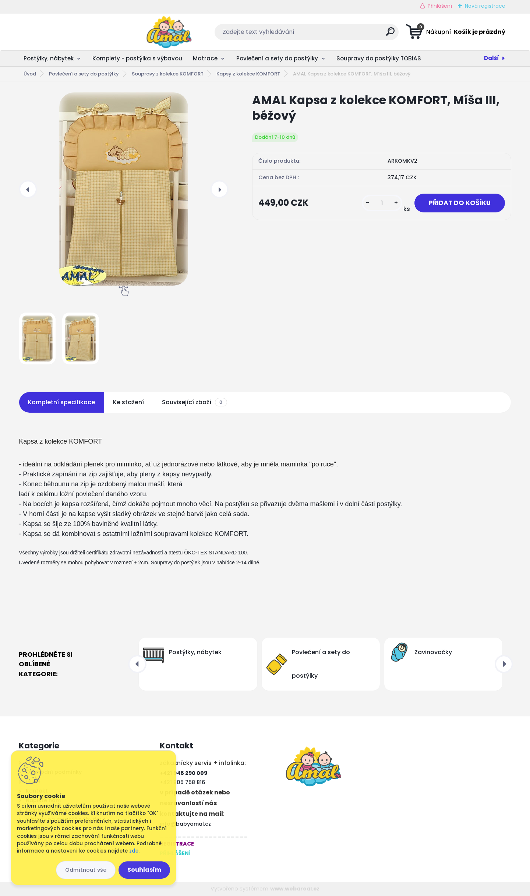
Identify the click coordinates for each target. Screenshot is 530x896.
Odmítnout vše (85, 870)
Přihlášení (440, 6)
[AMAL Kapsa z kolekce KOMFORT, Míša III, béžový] (124, 189)
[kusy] (382, 203)
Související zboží (194, 402)
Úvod (30, 73)
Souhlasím (144, 869)
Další (491, 58)
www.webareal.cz (294, 888)
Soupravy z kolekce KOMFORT (168, 73)
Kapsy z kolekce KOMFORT (248, 73)
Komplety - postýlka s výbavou (137, 58)
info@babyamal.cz (185, 824)
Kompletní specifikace (61, 402)
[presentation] (28, 189)
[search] (338, 34)
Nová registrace (485, 6)
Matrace (205, 58)
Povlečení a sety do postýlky (277, 58)
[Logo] (64, 32)
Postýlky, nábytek (49, 58)
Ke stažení (128, 402)
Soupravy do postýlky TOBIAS (378, 58)
